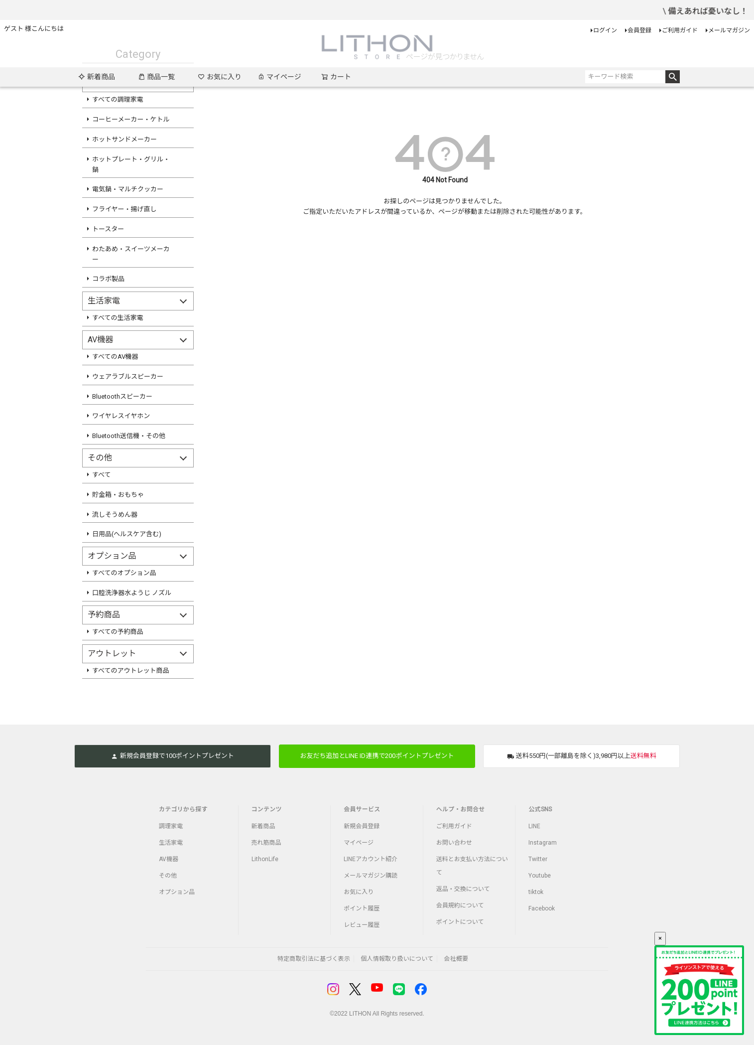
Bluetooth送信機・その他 (128, 436)
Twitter (537, 859)
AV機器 (168, 859)
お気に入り (220, 77)
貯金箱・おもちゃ (118, 494)
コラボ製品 (108, 279)
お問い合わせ (454, 842)
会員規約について (460, 905)
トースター (108, 229)
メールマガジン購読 (370, 875)
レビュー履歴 (361, 924)
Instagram (542, 842)
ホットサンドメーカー (124, 139)
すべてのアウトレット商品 (130, 670)
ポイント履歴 (361, 908)
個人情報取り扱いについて (397, 958)
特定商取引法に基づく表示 (313, 958)
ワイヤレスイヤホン (121, 416)
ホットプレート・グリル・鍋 (131, 164)
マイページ (279, 77)
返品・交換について (463, 889)
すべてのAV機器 (115, 356)
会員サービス (362, 809)
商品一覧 (156, 77)
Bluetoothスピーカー (122, 396)
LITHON (360, 1013)
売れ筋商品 (266, 842)
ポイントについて (460, 921)
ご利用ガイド (680, 30)
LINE (534, 826)
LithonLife (264, 859)
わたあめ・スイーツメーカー (131, 254)
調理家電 (171, 826)
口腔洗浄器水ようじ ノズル (131, 593)
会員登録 (639, 30)
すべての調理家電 (117, 99)
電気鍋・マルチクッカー (127, 189)
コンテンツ (266, 809)
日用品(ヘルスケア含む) (126, 534)
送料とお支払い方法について (472, 866)
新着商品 (96, 77)
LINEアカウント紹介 (370, 859)
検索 (672, 76)
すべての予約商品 (117, 631)
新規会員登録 (361, 826)
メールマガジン (729, 30)
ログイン (605, 30)
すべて (101, 474)
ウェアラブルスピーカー (127, 376)
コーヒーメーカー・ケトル (130, 119)
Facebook (541, 908)
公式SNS (540, 809)
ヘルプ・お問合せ (460, 809)
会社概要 (456, 958)
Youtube (539, 875)
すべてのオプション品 (124, 573)
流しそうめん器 (114, 514)
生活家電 (171, 842)
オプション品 (177, 892)
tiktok (535, 892)
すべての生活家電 (117, 317)
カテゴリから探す (183, 809)
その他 (168, 875)
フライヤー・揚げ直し (124, 209)
